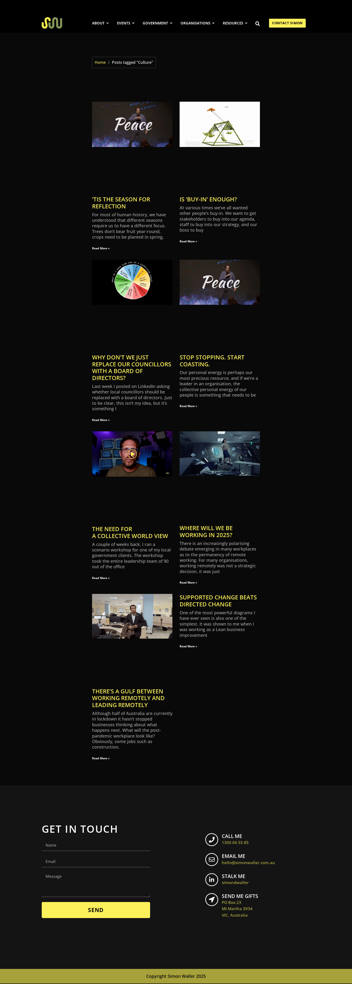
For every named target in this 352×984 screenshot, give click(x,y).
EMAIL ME (250, 859)
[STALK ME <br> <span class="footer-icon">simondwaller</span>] (213, 881)
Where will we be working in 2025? (206, 531)
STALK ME (237, 879)
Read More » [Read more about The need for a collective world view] (101, 578)
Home (100, 62)
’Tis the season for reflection (121, 202)
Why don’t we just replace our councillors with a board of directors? (131, 367)
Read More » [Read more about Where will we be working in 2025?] (188, 582)
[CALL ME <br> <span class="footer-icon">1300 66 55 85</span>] (213, 841)
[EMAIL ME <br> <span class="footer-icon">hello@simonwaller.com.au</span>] (213, 861)
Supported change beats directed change (218, 600)
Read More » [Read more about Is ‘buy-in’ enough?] (188, 241)
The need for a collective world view (130, 532)
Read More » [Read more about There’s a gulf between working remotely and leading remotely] (101, 758)
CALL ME (237, 839)
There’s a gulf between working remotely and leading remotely (128, 698)
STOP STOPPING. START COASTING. (212, 360)
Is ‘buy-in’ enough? (208, 199)
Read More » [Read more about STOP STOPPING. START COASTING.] (188, 406)
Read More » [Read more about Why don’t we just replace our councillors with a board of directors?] (101, 420)
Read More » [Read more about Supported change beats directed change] (188, 646)
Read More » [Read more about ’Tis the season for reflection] (101, 248)
